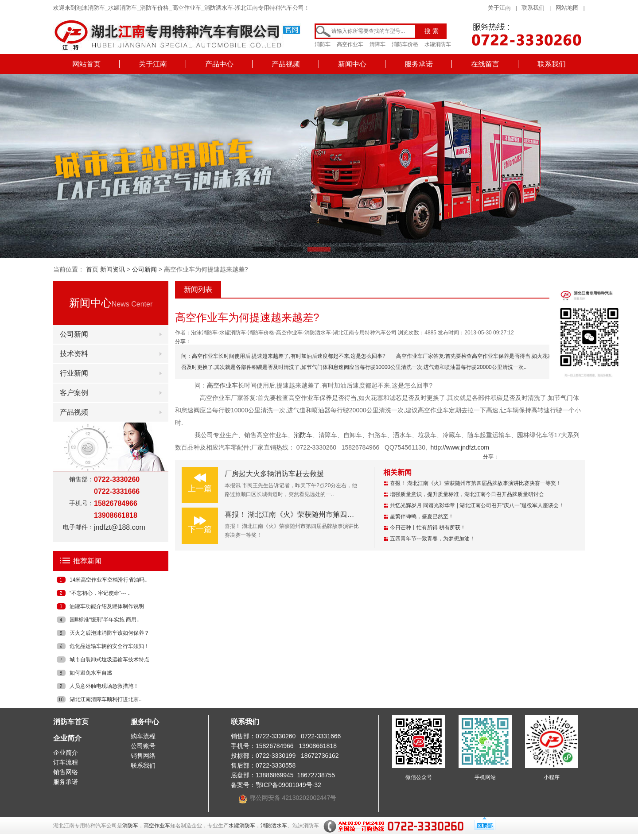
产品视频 (286, 64)
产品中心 (219, 64)
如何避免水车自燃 (91, 673)
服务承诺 (419, 64)
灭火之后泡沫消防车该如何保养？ (109, 633)
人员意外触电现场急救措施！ (104, 686)
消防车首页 (71, 721)
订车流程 (65, 762)
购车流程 (143, 736)
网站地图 (567, 7)
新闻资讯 (112, 269)
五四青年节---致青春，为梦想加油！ (432, 538)
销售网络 (65, 772)
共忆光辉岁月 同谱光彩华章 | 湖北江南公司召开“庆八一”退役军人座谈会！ (477, 505)
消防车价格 (405, 44)
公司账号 (143, 745)
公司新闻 (144, 269)
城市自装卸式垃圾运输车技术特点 (109, 659)
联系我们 (533, 7)
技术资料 (74, 353)
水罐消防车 (437, 44)
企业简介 (67, 738)
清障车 (377, 44)
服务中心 (145, 721)
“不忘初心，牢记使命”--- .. (100, 593)
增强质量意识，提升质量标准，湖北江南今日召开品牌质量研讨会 (467, 494)
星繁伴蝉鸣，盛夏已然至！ (422, 516)
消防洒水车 (274, 825)
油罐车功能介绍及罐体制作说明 (107, 606)
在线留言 (485, 64)
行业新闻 (74, 373)
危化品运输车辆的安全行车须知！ (109, 646)
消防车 (323, 44)
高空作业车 (350, 44)
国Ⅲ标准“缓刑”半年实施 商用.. (105, 620)
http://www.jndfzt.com (460, 447)
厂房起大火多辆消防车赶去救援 (274, 473)
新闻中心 (352, 64)
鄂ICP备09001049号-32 (288, 784)
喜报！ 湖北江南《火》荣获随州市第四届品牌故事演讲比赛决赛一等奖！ (339, 514)
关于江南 (499, 7)
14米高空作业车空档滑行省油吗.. (109, 580)
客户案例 (74, 392)
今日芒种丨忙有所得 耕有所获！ (428, 527)
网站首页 (86, 64)
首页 (92, 269)
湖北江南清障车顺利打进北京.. (106, 699)
